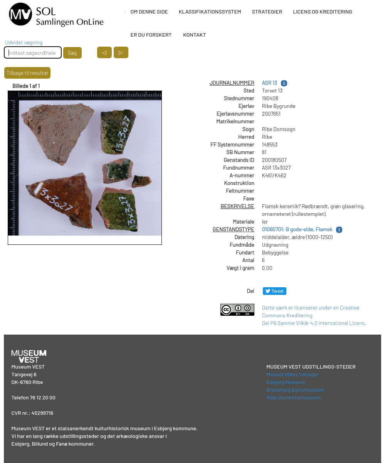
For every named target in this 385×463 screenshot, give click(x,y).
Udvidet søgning (23, 42)
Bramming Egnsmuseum (295, 389)
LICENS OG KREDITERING (322, 11)
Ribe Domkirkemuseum (293, 397)
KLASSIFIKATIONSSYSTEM (210, 11)
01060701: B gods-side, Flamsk (297, 229)
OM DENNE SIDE (149, 11)
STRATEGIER (267, 11)
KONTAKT (194, 34)
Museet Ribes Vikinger (292, 374)
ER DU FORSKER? (151, 34)
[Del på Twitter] (274, 291)
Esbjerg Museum (285, 382)
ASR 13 (269, 82)
